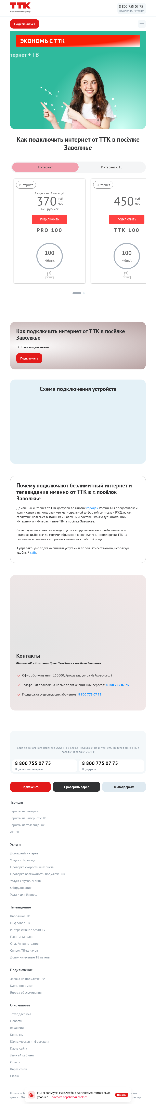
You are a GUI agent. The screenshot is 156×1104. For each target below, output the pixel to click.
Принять (121, 1094)
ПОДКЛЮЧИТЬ (49, 219)
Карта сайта (18, 1048)
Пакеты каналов (21, 937)
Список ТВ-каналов (24, 950)
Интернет (45, 167)
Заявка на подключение (27, 979)
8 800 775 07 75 (89, 694)
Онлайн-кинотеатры (24, 943)
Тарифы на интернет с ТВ (28, 818)
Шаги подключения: (33, 347)
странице (135, 1097)
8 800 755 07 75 (131, 6)
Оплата (15, 1062)
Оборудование (20, 888)
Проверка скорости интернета (32, 867)
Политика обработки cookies (68, 1097)
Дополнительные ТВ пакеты (30, 957)
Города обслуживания (26, 992)
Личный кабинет (22, 1055)
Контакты (17, 1035)
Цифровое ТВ (20, 923)
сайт (33, 552)
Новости (16, 1021)
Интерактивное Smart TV (28, 930)
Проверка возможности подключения (37, 874)
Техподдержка (20, 1014)
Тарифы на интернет (24, 811)
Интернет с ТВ (111, 167)
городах (92, 508)
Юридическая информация (29, 1041)
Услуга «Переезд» (22, 860)
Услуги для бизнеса (24, 894)
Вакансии (17, 1028)
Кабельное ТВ (20, 916)
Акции (14, 832)
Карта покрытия (21, 986)
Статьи (14, 1076)
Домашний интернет (25, 853)
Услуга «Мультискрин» (26, 881)
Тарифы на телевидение (27, 825)
